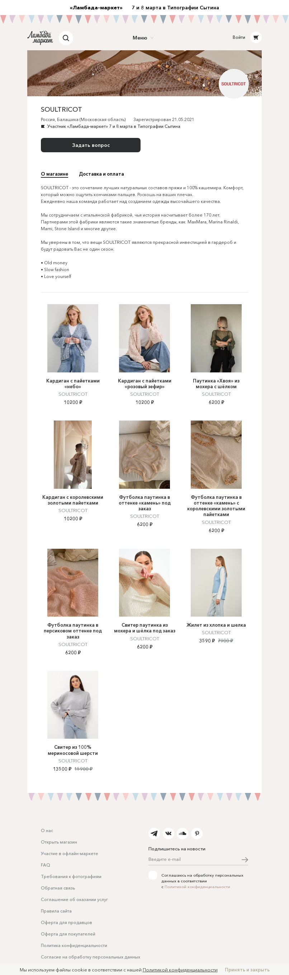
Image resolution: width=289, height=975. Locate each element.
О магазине (54, 174)
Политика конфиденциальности (74, 945)
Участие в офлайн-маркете (69, 853)
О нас (47, 830)
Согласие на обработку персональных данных (90, 957)
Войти (239, 37)
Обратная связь (58, 888)
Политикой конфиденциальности (197, 886)
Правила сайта (56, 911)
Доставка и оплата (101, 174)
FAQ (45, 865)
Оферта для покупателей (68, 934)
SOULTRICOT (72, 394)
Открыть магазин (59, 842)
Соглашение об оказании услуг (74, 899)
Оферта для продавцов (66, 922)
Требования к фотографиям (71, 876)
